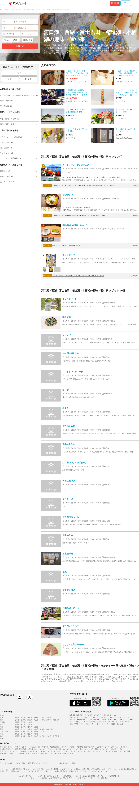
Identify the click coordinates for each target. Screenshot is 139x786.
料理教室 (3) (5, 171)
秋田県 (36, 718)
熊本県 (36, 736)
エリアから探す (6, 712)
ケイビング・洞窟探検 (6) (10, 158)
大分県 (42, 736)
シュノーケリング (124, 717)
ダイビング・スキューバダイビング (103, 717)
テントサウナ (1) (7, 153)
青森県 (17, 718)
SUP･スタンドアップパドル (79, 717)
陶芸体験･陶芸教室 (76, 715)
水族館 (112, 724)
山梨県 (17, 722)
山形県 (42, 718)
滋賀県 (17, 729)
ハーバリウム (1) (7, 176)
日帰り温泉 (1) (6, 148)
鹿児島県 (56, 736)
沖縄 (1, 738)
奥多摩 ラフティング (48, 751)
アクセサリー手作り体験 (78, 719)
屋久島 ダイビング (6, 749)
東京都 (48, 720)
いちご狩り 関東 (124, 751)
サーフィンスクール (126, 719)
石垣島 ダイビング (102, 747)
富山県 (17, 724)
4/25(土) (28, 79)
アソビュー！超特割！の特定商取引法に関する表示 (51, 778)
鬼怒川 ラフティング (78, 751)
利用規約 (112, 776)
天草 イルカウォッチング (8, 751)
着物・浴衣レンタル (76, 724)
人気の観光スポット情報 (66, 763)
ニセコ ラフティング (70, 749)
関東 (1, 720)
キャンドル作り (75, 722)
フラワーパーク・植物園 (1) (11, 137)
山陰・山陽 (4, 731)
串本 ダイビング (63, 751)
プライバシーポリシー (87, 778)
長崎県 (29, 736)
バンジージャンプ (102, 724)
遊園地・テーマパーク (109, 719)
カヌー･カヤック (119, 715)
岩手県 (23, 718)
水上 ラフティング (86, 749)
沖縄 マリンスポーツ (7, 753)
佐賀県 (23, 736)
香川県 (23, 734)
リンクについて (24, 776)
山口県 (42, 731)
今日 (19, 73)
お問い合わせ (52, 776)
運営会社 (104, 778)
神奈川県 (56, 720)
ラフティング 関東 (54, 749)
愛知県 (29, 727)
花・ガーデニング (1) (8, 182)
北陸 (1, 724)
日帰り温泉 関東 (34, 747)
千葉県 (42, 720)
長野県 (23, 722)
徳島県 (17, 734)
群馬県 (23, 720)
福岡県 (17, 736)
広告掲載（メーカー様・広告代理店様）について (83, 776)
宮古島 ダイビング (45, 753)
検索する (20, 46)
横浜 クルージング (101, 749)
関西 (1, 729)
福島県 (48, 718)
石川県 (23, 724)
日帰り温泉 (107, 715)
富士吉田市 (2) (6, 106)
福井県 (29, 724)
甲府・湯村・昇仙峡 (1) (9, 119)
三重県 (36, 727)
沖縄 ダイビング (20, 747)
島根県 (23, 731)
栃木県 (17, 720)
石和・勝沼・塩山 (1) (8, 124)
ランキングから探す (7, 763)
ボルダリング (113, 722)
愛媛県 (29, 734)
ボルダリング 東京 (68, 747)
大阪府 (29, 729)
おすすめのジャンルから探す (81, 712)
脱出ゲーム (89, 724)
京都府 (23, 729)
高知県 (36, 734)
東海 (1, 727)
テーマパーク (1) (7, 142)
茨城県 (29, 720)
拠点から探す (20, 763)
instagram (19, 697)
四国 (1, 734)
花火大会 (120, 724)
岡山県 (29, 731)
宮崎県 (48, 736)
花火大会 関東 (68, 753)
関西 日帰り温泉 (20, 749)
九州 (1, 736)
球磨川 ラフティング (94, 751)
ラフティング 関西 (110, 751)
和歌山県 (49, 729)
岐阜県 (23, 727)
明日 (10, 79)
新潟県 (29, 722)
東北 (1, 718)
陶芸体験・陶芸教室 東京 (85, 747)
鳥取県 (17, 731)
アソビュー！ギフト (49, 763)
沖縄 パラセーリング (117, 749)
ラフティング (124, 722)
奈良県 (42, 729)
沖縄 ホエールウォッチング (29, 751)
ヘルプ (39, 776)
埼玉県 (36, 720)
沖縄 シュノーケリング (119, 747)
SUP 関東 (57, 753)
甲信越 (2, 722)
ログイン (125, 3)
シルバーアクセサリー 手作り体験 (94, 722)
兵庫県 (36, 729)
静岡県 (17, 727)
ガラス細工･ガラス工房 (93, 715)
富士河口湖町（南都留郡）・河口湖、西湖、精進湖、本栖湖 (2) (19, 98)
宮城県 (29, 718)
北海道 (2, 715)
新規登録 (115, 3)
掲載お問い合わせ (34, 763)
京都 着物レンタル (6, 747)
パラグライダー (94, 719)
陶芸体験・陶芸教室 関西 (50, 747)
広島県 (36, 731)
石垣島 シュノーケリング (37, 749)
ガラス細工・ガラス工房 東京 (27, 753)
